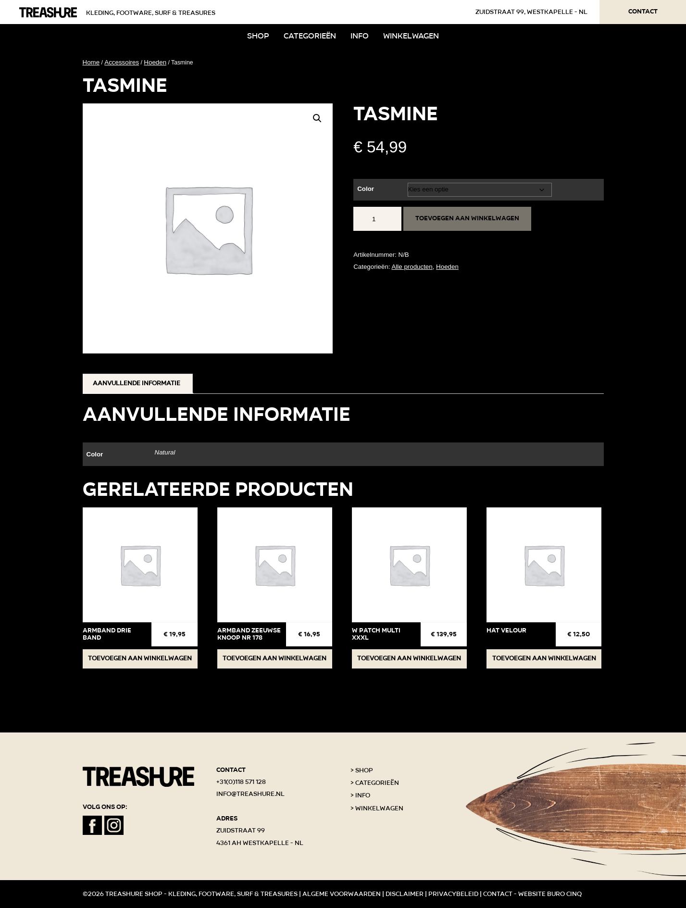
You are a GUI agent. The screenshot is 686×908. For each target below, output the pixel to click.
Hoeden (155, 62)
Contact (643, 11)
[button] (317, 118)
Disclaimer (405, 894)
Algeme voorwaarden (341, 894)
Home (91, 62)
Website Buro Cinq (550, 894)
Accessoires (121, 62)
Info (359, 36)
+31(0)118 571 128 (241, 782)
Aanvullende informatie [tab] (136, 383)
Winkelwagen (411, 36)
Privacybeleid (453, 894)
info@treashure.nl (250, 794)
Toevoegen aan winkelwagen (467, 218)
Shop (258, 36)
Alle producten (411, 266)
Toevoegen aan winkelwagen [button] (140, 658)
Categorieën (310, 36)
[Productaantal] (377, 219)
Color (365, 188)
